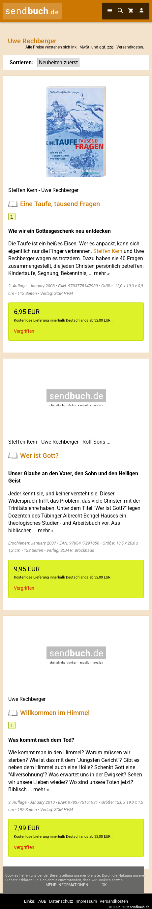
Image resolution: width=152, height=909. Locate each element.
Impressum (86, 901)
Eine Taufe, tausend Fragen (60, 204)
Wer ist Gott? (39, 455)
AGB (42, 901)
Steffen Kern (22, 190)
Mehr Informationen (67, 888)
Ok (104, 888)
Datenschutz (61, 901)
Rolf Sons (93, 442)
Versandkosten (129, 47)
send (32, 11)
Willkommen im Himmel (55, 712)
